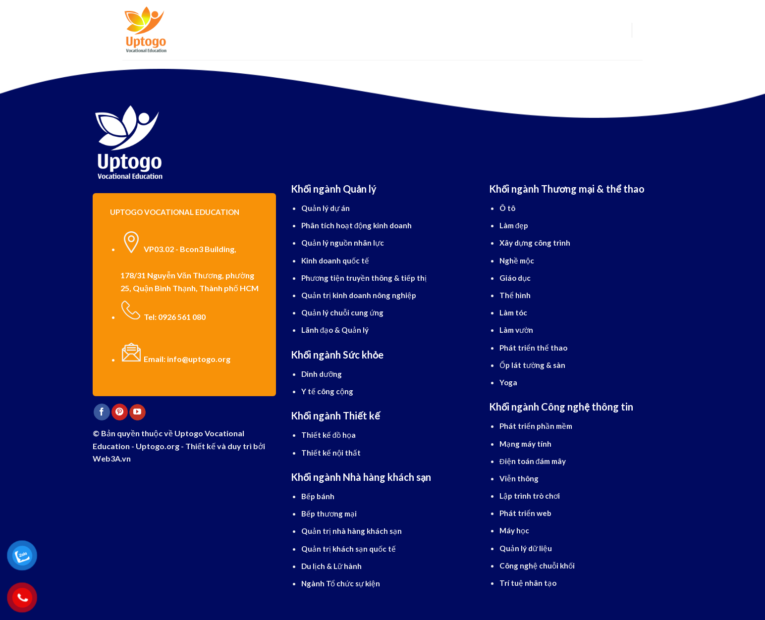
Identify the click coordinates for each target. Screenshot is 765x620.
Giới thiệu (223, 30)
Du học (268, 30)
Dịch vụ (416, 30)
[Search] (190, 30)
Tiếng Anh (370, 30)
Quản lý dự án (325, 208)
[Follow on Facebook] (102, 412)
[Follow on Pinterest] (119, 412)
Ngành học (316, 30)
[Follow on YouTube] (137, 412)
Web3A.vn (112, 458)
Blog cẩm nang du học (490, 30)
